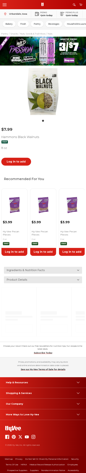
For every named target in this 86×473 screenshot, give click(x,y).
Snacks (14, 33)
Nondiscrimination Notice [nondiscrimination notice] (53, 470)
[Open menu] (5, 5)
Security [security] (75, 459)
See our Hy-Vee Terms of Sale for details (43, 369)
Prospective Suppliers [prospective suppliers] (17, 470)
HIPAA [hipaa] (24, 464)
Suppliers (34, 470)
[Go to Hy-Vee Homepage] (43, 5)
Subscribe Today (43, 353)
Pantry (37, 24)
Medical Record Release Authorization (47, 464)
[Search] (74, 5)
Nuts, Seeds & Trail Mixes (32, 33)
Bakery (9, 24)
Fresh (23, 24)
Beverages (53, 24)
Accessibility (73, 470)
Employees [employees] (73, 464)
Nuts (50, 33)
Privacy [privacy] (19, 459)
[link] (14, 201)
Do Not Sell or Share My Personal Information (47, 459)
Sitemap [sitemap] (9, 459)
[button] (43, 92)
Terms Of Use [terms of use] (12, 464)
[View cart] (80, 4)
